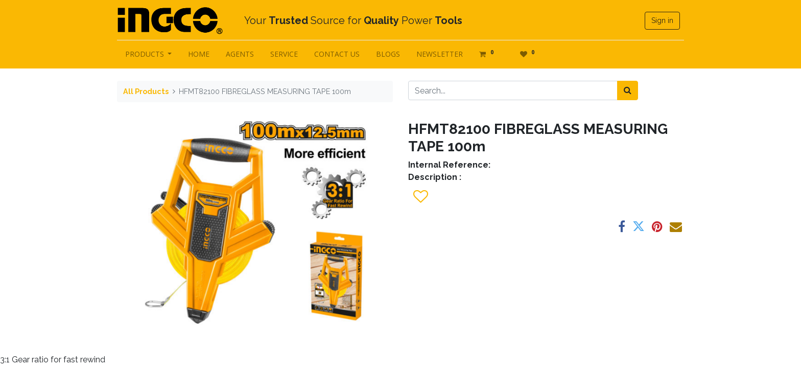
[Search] (627, 90)
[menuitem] (199, 53)
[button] (420, 197)
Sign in (662, 20)
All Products (146, 91)
